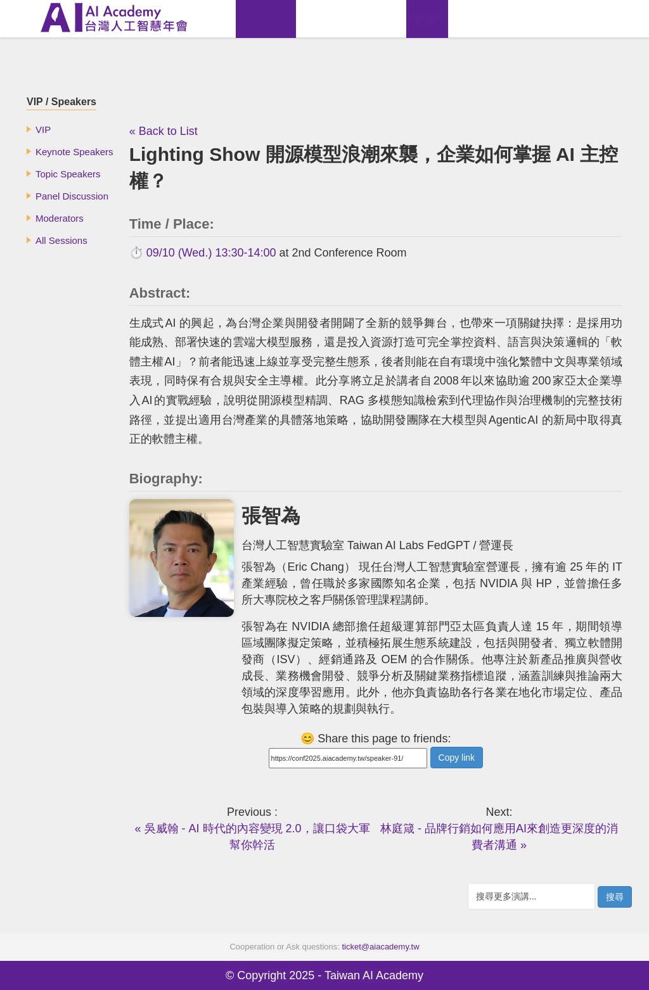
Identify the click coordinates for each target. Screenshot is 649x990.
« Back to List (163, 131)
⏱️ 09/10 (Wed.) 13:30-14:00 (202, 252)
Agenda (386, 18)
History (347, 18)
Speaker (427, 18)
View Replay (265, 18)
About (312, 18)
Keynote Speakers (74, 151)
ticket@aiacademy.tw (381, 946)
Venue (465, 18)
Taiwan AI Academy (373, 975)
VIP (43, 129)
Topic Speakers (68, 173)
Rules (497, 18)
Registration (591, 18)
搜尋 (615, 897)
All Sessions (61, 240)
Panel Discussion (71, 196)
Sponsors (536, 18)
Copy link (457, 757)
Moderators (59, 218)
